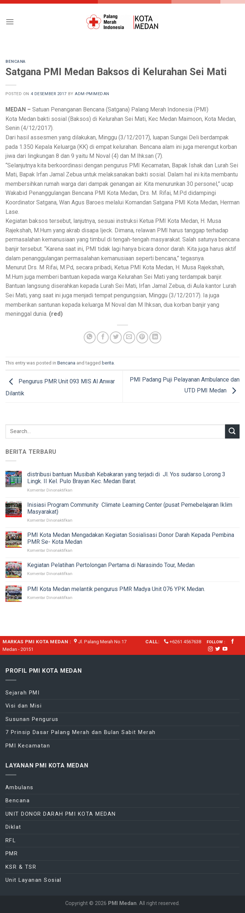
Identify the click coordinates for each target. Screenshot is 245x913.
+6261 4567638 (185, 641)
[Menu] (9, 21)
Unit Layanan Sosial (33, 880)
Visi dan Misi (23, 705)
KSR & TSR (20, 867)
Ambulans (19, 787)
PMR (11, 853)
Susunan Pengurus (32, 719)
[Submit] (232, 431)
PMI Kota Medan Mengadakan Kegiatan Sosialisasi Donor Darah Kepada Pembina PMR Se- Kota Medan (130, 538)
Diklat (13, 827)
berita (108, 363)
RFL (10, 840)
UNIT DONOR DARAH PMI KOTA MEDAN (60, 814)
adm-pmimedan (92, 93)
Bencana (15, 61)
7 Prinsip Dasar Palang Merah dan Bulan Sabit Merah (80, 732)
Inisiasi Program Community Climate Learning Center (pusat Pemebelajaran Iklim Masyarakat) (129, 508)
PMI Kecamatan (27, 745)
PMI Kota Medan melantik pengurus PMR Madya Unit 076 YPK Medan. (117, 589)
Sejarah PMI (22, 692)
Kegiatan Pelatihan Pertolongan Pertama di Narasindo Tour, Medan (111, 565)
